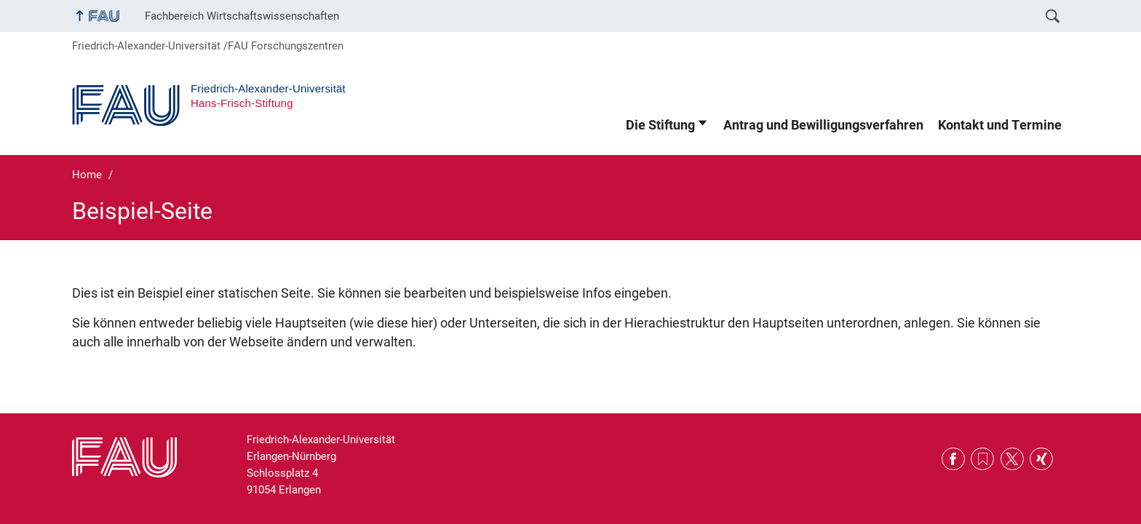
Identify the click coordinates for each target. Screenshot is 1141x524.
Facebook (953, 459)
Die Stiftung (660, 125)
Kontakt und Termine (1000, 125)
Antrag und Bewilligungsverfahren (823, 125)
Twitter (1012, 459)
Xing (1041, 459)
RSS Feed (982, 459)
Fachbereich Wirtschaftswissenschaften (242, 16)
